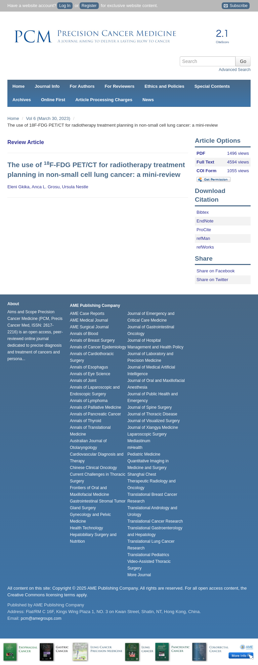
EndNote (205, 220)
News (148, 99)
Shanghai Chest (141, 474)
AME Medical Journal (89, 320)
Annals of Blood (84, 333)
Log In (64, 5)
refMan (203, 238)
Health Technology (86, 528)
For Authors (82, 86)
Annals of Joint (83, 380)
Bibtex (203, 212)
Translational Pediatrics (148, 554)
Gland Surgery (83, 508)
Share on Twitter (212, 279)
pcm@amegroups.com (41, 618)
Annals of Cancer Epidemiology (98, 347)
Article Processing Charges (103, 99)
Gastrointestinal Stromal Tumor (97, 501)
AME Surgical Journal (89, 327)
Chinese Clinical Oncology (93, 467)
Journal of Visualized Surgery (153, 420)
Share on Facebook (215, 270)
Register (89, 5)
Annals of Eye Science (90, 374)
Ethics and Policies (164, 86)
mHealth (134, 447)
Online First (53, 99)
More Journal (139, 575)
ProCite (204, 229)
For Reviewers (119, 86)
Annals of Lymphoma (89, 400)
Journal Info (47, 86)
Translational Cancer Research (155, 521)
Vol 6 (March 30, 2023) (49, 118)
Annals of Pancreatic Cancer (95, 414)
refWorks (205, 247)
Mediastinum (138, 441)
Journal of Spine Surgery (149, 407)
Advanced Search (235, 69)
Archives (21, 99)
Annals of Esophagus (89, 367)
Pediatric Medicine (143, 454)
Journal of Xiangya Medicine (152, 427)
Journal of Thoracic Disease (152, 414)
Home (18, 86)
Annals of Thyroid (85, 420)
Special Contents (212, 86)
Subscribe (236, 5)
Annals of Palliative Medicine (95, 407)
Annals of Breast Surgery (92, 340)
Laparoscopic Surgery (147, 434)
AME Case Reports (87, 313)
